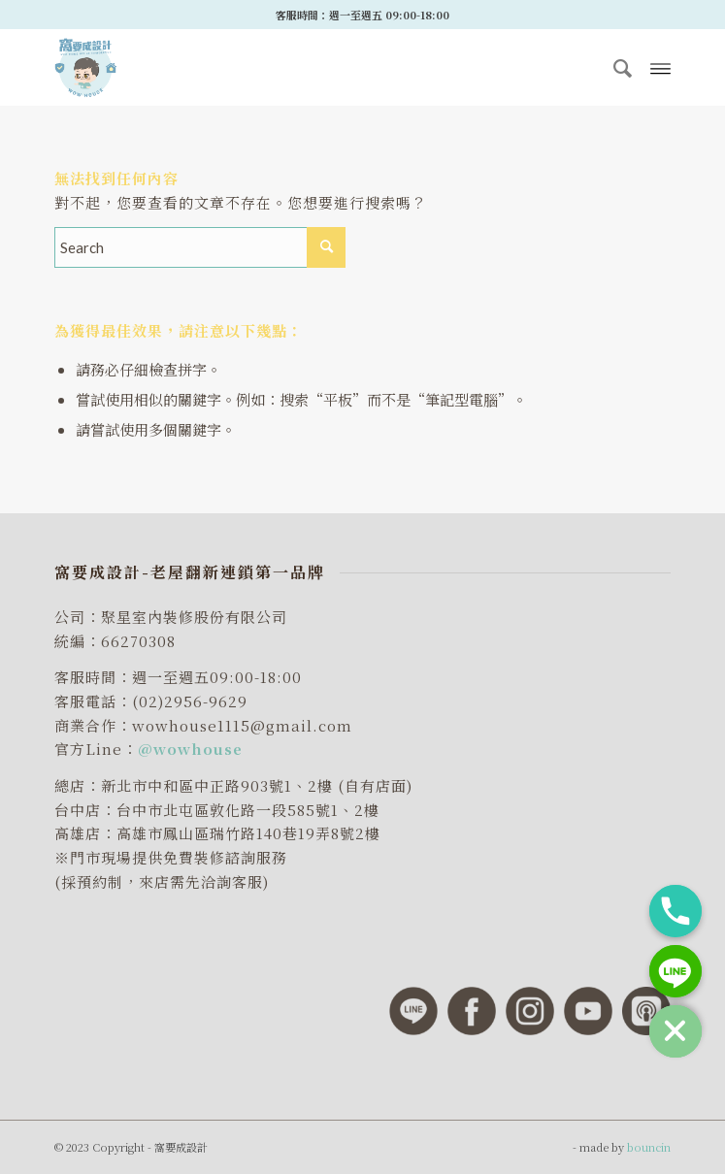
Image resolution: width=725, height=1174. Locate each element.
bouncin (649, 1147)
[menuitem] (615, 67)
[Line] (675, 971)
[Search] (615, 67)
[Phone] (675, 911)
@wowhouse (190, 748)
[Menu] (660, 67)
